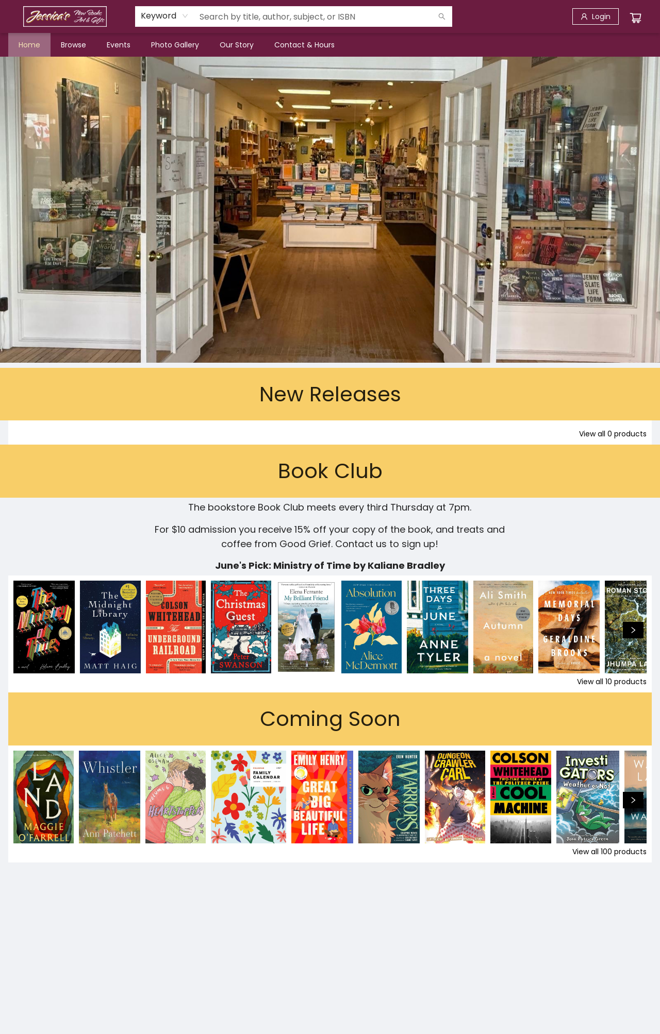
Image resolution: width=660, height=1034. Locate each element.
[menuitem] (29, 45)
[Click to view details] (44, 627)
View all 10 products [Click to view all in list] (612, 681)
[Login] (595, 16)
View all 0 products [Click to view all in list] (613, 434)
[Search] (442, 16)
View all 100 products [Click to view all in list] (609, 851)
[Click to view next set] (633, 630)
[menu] (330, 45)
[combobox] (164, 16)
